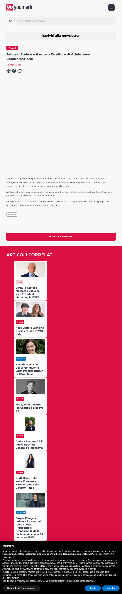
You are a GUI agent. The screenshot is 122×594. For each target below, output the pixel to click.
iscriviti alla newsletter (61, 35)
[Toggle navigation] (111, 7)
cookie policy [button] (8, 557)
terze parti (49, 560)
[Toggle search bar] (10, 21)
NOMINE (12, 172)
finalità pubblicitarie (71, 566)
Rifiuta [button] (93, 588)
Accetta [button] (111, 588)
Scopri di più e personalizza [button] (21, 588)
